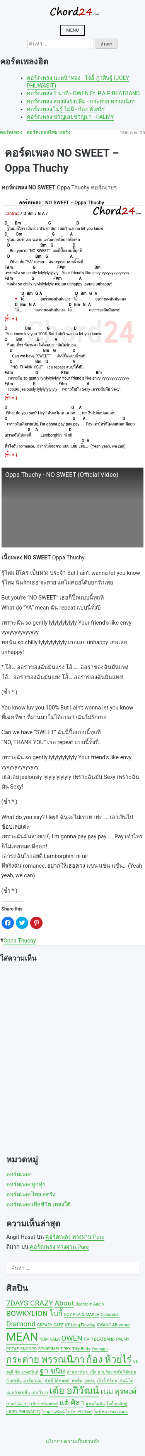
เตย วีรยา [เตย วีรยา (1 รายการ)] (39, 1392)
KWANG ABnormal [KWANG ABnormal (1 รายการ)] (113, 1325)
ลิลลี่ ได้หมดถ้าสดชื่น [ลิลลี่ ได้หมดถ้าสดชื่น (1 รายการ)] (63, 1380)
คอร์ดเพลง (19, 1174)
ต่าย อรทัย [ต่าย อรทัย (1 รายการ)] (76, 1372)
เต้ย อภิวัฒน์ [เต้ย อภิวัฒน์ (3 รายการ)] (74, 1390)
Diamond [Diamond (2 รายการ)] (21, 1323)
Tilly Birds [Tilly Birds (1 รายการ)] (81, 1348)
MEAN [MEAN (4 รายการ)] (22, 1336)
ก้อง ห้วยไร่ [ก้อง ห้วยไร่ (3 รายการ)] (108, 1359)
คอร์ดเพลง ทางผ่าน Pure (74, 1237)
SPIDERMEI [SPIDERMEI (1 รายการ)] (48, 1348)
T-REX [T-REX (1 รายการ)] (65, 1348)
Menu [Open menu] (72, 30)
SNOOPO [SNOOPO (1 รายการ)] (28, 1348)
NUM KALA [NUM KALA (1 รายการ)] (49, 1339)
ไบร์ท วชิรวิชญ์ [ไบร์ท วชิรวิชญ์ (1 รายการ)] (79, 1411)
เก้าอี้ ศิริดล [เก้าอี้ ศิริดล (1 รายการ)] (107, 1380)
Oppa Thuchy (19, 940)
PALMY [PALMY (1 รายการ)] (122, 1339)
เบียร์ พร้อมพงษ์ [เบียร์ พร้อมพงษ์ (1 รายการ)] (44, 1403)
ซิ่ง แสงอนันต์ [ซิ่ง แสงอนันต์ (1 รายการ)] (27, 1372)
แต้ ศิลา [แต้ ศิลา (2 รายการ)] (72, 1402)
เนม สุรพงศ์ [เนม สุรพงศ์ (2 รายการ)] (119, 1391)
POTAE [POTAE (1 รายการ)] (12, 1348)
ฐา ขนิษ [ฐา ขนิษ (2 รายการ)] (52, 1370)
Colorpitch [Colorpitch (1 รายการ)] (110, 1314)
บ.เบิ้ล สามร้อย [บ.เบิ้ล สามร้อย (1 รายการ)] (99, 1372)
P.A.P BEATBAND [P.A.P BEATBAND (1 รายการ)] (99, 1339)
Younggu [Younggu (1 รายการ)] (100, 1348)
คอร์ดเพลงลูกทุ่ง (25, 1184)
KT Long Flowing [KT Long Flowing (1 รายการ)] (80, 1325)
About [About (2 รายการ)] (64, 1303)
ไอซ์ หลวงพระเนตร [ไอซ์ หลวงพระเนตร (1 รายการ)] (111, 1411)
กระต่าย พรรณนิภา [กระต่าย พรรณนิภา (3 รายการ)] (45, 1359)
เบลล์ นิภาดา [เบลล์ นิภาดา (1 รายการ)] (18, 1403)
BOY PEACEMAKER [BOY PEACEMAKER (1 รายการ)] (81, 1314)
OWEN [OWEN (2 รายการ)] (71, 1338)
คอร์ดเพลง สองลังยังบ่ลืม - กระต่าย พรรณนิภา (81, 101)
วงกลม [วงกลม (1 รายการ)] (90, 1380)
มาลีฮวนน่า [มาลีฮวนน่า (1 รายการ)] (33, 1380)
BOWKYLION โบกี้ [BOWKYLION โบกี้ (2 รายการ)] (34, 1313)
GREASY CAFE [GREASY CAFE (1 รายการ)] (50, 1325)
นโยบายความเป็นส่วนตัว (72, 1441)
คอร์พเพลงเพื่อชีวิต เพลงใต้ (38, 1204)
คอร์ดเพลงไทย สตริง (30, 1194)
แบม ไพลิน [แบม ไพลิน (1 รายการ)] (95, 1403)
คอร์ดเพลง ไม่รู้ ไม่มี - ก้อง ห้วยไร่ (66, 109)
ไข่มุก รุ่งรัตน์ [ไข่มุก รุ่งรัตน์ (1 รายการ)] (53, 1411)
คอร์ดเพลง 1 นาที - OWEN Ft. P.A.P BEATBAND (83, 93)
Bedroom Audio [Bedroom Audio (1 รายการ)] (89, 1304)
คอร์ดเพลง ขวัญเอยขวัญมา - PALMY (70, 117)
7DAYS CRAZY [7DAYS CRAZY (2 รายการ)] (29, 1303)
